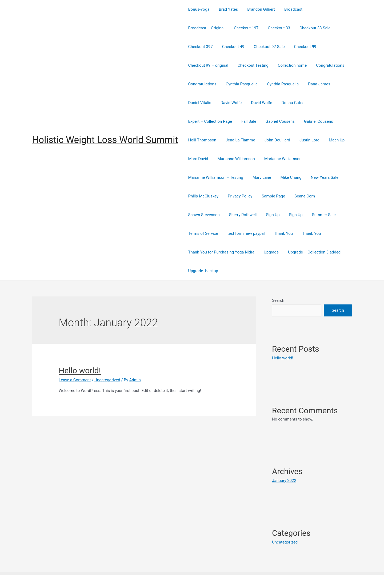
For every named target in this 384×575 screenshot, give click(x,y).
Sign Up (269, 196)
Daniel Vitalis (269, 84)
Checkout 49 (333, 28)
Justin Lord (197, 140)
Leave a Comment (75, 361)
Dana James (238, 84)
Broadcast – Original (324, 9)
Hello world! (80, 351)
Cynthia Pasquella (313, 65)
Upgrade (269, 233)
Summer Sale (318, 196)
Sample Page (305, 177)
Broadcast (289, 9)
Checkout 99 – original (277, 46)
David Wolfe (299, 84)
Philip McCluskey (238, 177)
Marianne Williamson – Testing (260, 158)
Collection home (201, 65)
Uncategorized (107, 361)
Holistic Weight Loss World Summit (105, 130)
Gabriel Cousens (307, 102)
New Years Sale (201, 177)
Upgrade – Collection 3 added (311, 233)
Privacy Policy (273, 177)
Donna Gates (198, 102)
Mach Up (223, 140)
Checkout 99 (237, 46)
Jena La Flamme (275, 121)
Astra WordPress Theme (251, 564)
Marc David (249, 140)
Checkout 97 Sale (202, 46)
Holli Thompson (239, 121)
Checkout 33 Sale (265, 28)
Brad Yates (226, 9)
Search (278, 281)
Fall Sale (277, 102)
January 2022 (284, 461)
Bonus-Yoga (198, 9)
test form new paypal (244, 214)
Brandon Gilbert (258, 9)
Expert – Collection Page (240, 102)
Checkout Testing (320, 46)
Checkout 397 (301, 28)
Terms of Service (202, 214)
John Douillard (311, 121)
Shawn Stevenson (203, 196)
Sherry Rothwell (241, 196)
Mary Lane (305, 158)
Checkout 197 (199, 28)
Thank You (280, 214)
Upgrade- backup (202, 252)
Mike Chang (332, 158)
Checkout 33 (231, 28)
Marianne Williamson (286, 140)
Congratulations (238, 65)
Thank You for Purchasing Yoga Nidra (220, 233)
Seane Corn (335, 177)
